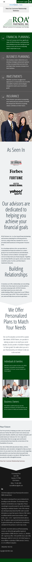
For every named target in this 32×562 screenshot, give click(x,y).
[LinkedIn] (30, 1)
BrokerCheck (8, 495)
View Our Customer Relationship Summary (16, 9)
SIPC (2, 536)
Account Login (22, 2)
